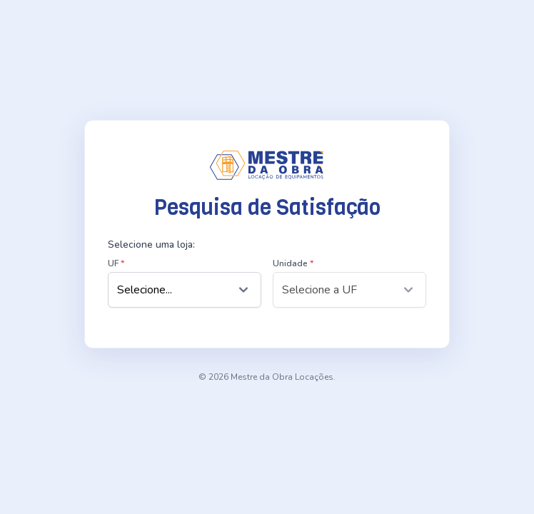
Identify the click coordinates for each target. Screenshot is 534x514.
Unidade (293, 263)
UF (116, 263)
